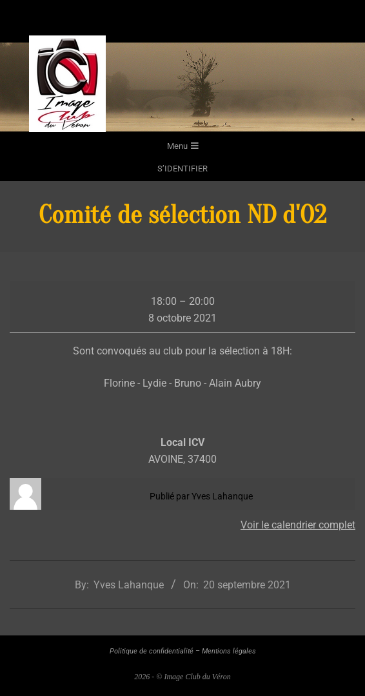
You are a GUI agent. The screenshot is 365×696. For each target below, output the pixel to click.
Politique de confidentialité (151, 651)
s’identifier (182, 168)
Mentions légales (229, 651)
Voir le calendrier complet (298, 525)
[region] (182, 87)
